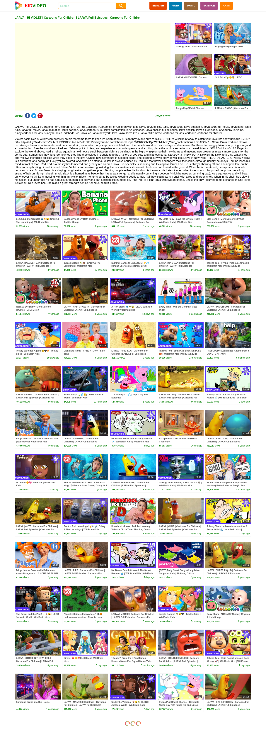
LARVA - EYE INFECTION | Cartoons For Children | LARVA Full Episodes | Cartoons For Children (228, 705)
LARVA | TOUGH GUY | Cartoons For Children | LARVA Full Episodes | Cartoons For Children (226, 309)
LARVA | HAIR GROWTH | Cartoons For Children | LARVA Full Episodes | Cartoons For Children (84, 309)
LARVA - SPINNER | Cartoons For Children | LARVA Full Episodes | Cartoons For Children (81, 441)
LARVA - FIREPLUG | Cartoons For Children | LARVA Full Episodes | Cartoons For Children (129, 353)
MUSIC (191, 5)
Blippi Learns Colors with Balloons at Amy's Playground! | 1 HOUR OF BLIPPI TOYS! (37, 573)
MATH (175, 5)
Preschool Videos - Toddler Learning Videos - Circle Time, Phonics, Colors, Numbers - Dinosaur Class (131, 529)
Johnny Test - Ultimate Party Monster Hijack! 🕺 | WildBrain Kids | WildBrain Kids (227, 397)
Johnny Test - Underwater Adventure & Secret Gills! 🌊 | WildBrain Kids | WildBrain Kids (227, 529)
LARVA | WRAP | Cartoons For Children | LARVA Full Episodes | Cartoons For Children (132, 222)
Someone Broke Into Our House (33, 702)
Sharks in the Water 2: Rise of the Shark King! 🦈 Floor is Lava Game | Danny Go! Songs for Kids (85, 485)
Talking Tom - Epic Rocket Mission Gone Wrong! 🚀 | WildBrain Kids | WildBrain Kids (228, 661)
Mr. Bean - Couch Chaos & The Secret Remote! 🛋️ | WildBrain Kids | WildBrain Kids (132, 573)
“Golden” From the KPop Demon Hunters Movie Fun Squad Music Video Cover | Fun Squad (131, 661)
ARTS (226, 5)
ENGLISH (158, 5)
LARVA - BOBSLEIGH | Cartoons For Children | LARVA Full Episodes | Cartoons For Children (130, 485)
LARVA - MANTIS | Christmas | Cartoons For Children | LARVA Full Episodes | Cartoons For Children (85, 705)
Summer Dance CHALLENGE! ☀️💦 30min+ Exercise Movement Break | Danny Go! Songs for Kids (130, 266)
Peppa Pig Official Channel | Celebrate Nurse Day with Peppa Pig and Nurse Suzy (179, 705)
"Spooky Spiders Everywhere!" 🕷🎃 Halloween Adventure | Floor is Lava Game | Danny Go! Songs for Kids (83, 617)
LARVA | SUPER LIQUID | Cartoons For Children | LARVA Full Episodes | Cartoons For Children (227, 573)
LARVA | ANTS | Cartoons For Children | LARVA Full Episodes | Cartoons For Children (37, 529)
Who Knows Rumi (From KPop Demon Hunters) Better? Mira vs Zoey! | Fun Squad (227, 485)
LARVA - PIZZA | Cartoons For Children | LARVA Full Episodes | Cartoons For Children (180, 397)
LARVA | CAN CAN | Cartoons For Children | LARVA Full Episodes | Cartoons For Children (176, 266)
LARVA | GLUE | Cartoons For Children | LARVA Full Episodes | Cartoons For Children (180, 529)
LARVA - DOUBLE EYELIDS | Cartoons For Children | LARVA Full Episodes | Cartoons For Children (179, 661)
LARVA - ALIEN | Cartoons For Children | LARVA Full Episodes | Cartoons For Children (37, 397)
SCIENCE (209, 5)
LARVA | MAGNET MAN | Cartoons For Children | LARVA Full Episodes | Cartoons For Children (36, 266)
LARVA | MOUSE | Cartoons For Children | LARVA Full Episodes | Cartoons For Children (132, 617)
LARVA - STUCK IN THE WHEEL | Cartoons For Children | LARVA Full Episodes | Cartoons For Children (34, 661)
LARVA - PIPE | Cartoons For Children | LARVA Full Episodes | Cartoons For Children (84, 573)
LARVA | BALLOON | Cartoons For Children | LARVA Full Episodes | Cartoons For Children (225, 441)
